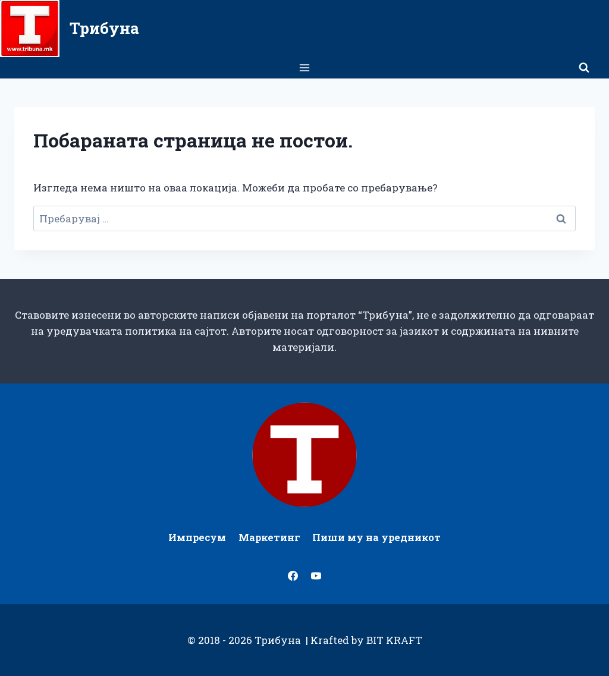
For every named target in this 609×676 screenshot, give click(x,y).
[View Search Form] (584, 67)
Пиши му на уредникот (376, 537)
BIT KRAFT (394, 640)
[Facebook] (292, 576)
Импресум (197, 537)
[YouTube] (316, 576)
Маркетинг (269, 537)
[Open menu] (305, 67)
